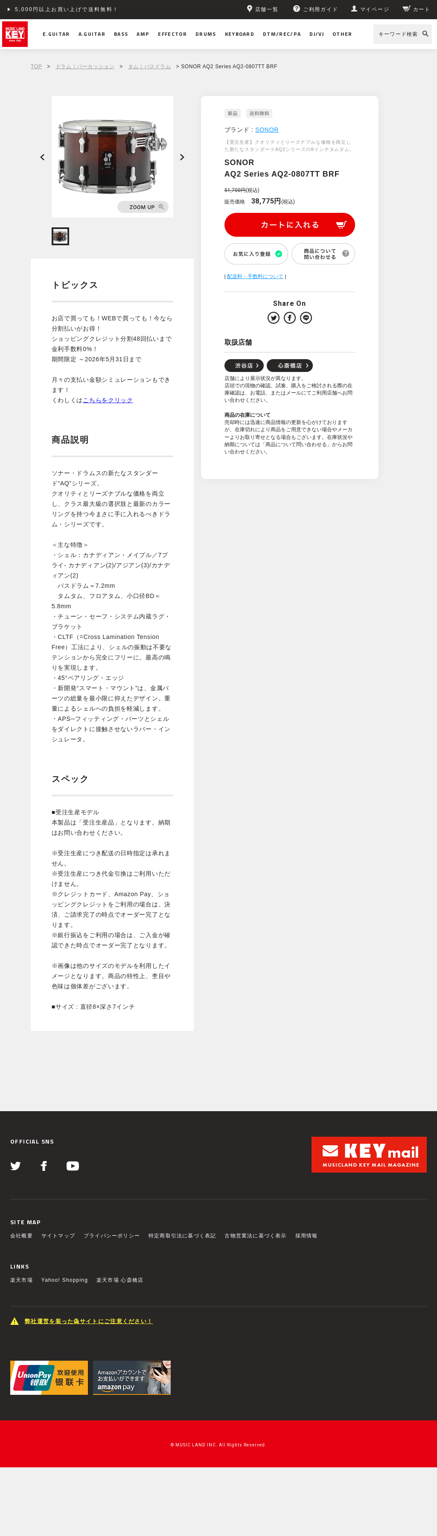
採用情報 (306, 1236)
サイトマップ (58, 1236)
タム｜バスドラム (149, 67)
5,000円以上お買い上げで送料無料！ (67, 9)
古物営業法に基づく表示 (255, 1236)
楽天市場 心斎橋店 (119, 1280)
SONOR (267, 129)
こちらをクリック (108, 400)
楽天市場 (21, 1280)
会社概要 (21, 1236)
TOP (36, 67)
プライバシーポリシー (112, 1236)
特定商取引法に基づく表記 (182, 1236)
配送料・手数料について (255, 276)
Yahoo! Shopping (64, 1280)
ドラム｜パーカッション (85, 67)
